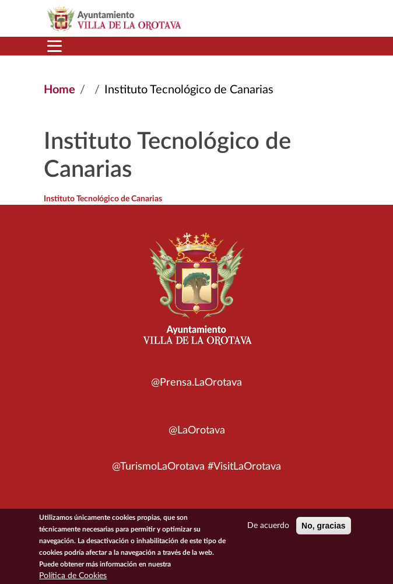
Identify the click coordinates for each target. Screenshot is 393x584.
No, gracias (323, 528)
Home (59, 90)
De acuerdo (268, 528)
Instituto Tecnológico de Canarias (103, 199)
